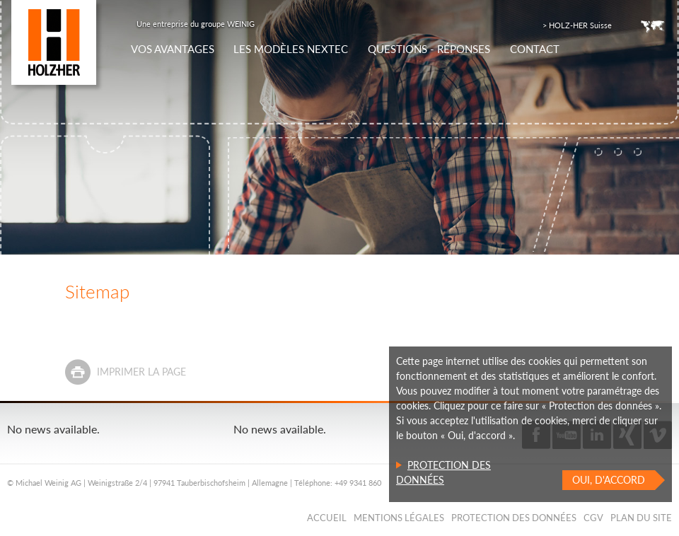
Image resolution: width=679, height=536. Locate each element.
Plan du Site (641, 517)
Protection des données (513, 517)
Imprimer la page (141, 372)
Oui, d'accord (608, 480)
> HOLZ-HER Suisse (577, 25)
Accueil (327, 517)
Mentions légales (399, 517)
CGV (593, 517)
